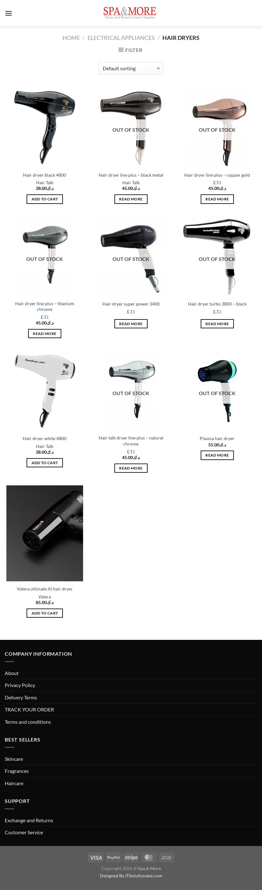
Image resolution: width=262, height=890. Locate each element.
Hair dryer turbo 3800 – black (217, 303)
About (12, 673)
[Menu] (8, 13)
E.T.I (217, 182)
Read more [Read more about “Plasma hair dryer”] (217, 455)
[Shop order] (131, 68)
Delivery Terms (21, 697)
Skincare (14, 759)
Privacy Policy (20, 685)
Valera (44, 596)
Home (71, 37)
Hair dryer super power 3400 (131, 303)
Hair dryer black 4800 (44, 175)
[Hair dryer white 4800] (45, 391)
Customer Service (24, 832)
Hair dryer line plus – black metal (131, 175)
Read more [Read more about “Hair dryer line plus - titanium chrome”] (44, 333)
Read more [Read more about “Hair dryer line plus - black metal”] (131, 199)
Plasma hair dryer (217, 438)
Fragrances (17, 771)
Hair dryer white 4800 (44, 438)
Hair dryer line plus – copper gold (217, 175)
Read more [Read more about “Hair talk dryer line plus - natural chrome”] (131, 468)
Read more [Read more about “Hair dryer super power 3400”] (131, 324)
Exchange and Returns (29, 820)
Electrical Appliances (121, 37)
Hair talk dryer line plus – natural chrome (131, 440)
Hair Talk (44, 182)
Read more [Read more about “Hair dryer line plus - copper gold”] (217, 199)
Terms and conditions (28, 722)
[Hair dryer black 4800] (45, 127)
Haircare (14, 783)
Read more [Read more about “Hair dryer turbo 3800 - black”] (217, 324)
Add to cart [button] (45, 199)
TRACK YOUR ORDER (29, 709)
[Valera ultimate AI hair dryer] (45, 533)
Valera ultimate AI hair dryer (45, 588)
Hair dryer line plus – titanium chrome (44, 306)
